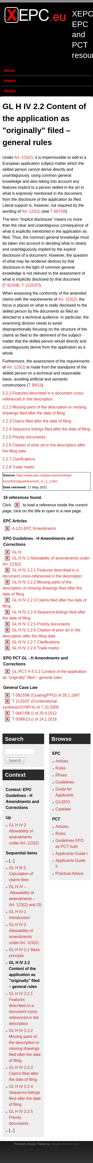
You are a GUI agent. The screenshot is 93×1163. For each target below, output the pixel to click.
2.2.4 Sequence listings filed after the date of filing (46, 429)
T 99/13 (35, 385)
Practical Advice (70, 873)
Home (9, 70)
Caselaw (63, 809)
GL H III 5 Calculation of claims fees (21, 874)
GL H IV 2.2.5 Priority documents (41, 624)
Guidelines (65, 782)
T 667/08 (58, 211)
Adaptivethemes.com (65, 1144)
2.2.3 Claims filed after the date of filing (36, 421)
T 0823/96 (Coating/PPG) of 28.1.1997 (46, 695)
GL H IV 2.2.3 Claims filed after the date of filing (23, 1073)
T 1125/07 (30, 285)
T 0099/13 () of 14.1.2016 (34, 719)
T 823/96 (11, 285)
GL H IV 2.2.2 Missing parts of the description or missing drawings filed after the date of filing (42, 588)
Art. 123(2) (23, 157)
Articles (62, 761)
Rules (61, 768)
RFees (61, 775)
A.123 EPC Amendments (34, 528)
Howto (10, 81)
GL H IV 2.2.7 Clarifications (36, 642)
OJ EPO (63, 802)
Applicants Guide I (72, 853)
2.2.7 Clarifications (18, 459)
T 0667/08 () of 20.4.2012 (34, 713)
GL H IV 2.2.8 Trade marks (35, 648)
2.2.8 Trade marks (18, 467)
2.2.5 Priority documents (23, 437)
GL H (16, 552)
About (9, 91)
